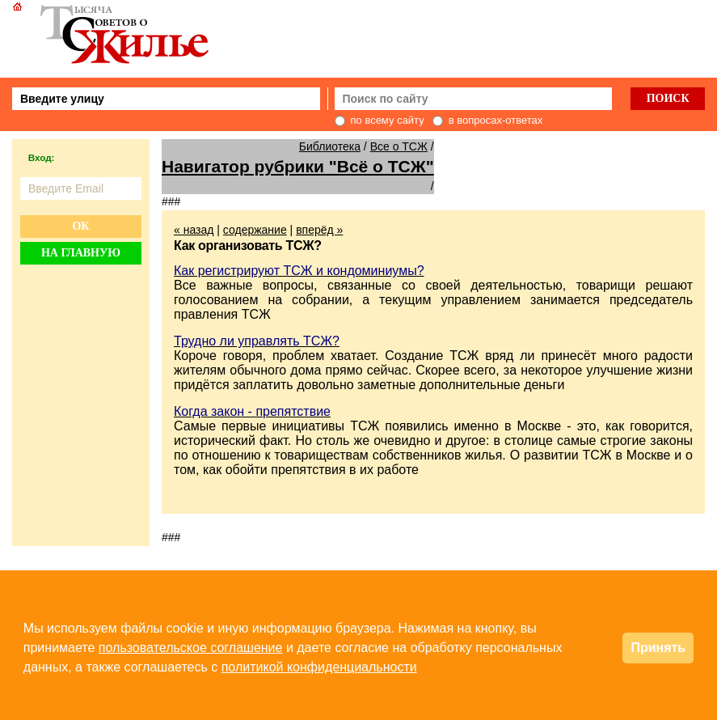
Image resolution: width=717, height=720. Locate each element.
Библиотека (330, 146)
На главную (80, 253)
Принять (658, 647)
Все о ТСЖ (399, 146)
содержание (255, 229)
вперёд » (319, 229)
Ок (80, 226)
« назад (193, 229)
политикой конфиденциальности (319, 667)
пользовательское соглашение (191, 647)
